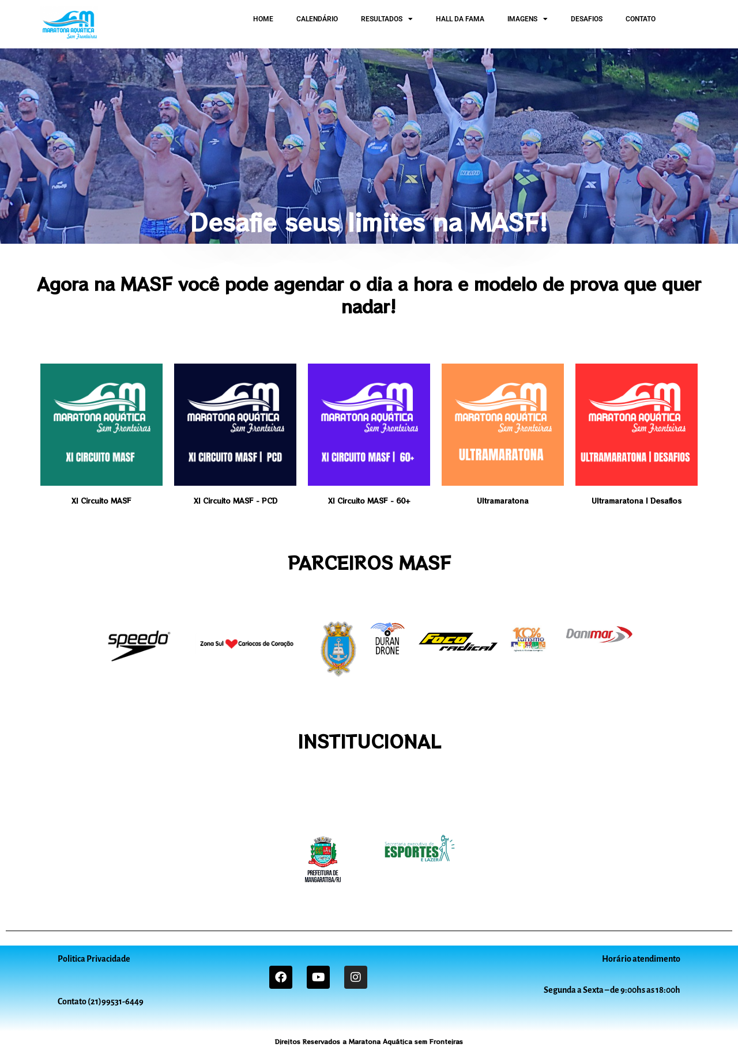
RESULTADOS (387, 19)
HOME (263, 19)
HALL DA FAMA (460, 19)
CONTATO (641, 19)
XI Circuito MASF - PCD (235, 500)
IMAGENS (527, 19)
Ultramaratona (503, 500)
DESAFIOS (587, 19)
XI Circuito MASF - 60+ (369, 500)
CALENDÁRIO (317, 19)
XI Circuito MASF (101, 500)
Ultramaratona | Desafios (636, 500)
